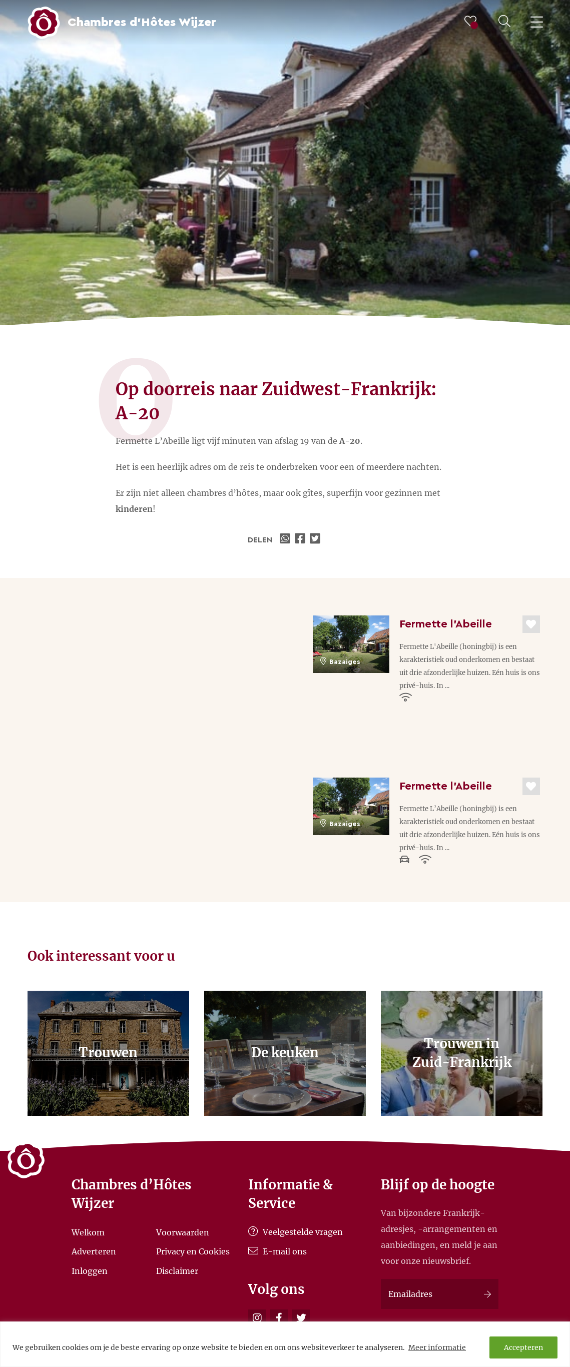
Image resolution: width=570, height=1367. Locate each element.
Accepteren (523, 1347)
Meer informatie (437, 1347)
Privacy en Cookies (193, 1251)
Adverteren (94, 1251)
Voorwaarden (182, 1232)
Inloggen (90, 1270)
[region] (285, 1344)
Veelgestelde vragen (295, 1232)
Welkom (88, 1232)
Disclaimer (177, 1270)
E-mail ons (277, 1251)
